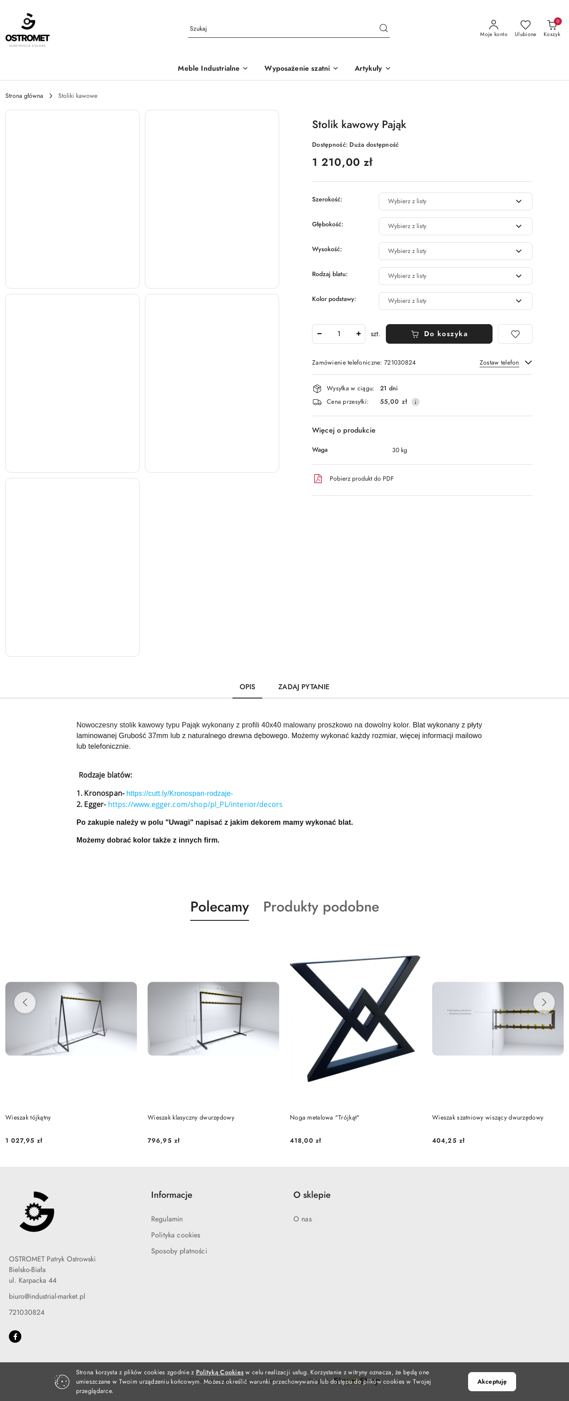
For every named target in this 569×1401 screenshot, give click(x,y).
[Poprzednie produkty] (25, 1002)
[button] (372, 69)
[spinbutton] (339, 334)
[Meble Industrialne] (213, 69)
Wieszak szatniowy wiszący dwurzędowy (487, 1117)
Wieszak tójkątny (28, 1117)
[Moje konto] (494, 29)
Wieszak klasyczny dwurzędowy (191, 1117)
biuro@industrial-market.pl (47, 1296)
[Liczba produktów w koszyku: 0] (552, 29)
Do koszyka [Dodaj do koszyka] (439, 334)
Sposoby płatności (179, 1251)
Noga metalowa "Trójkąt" (325, 1117)
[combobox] (456, 201)
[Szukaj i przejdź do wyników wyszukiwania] (383, 29)
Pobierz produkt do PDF (353, 479)
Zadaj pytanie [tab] (303, 687)
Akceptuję (492, 1381)
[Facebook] (15, 1336)
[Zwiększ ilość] (358, 334)
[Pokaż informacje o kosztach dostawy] (416, 402)
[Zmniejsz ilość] (319, 334)
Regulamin (167, 1219)
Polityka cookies (175, 1235)
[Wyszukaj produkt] (289, 29)
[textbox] (444, 201)
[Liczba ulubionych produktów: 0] (525, 29)
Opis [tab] (248, 687)
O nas (302, 1219)
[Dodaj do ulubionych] (515, 334)
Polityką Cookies (220, 1372)
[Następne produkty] (544, 1002)
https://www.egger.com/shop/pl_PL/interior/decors (195, 804)
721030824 (26, 1312)
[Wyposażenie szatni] (301, 69)
